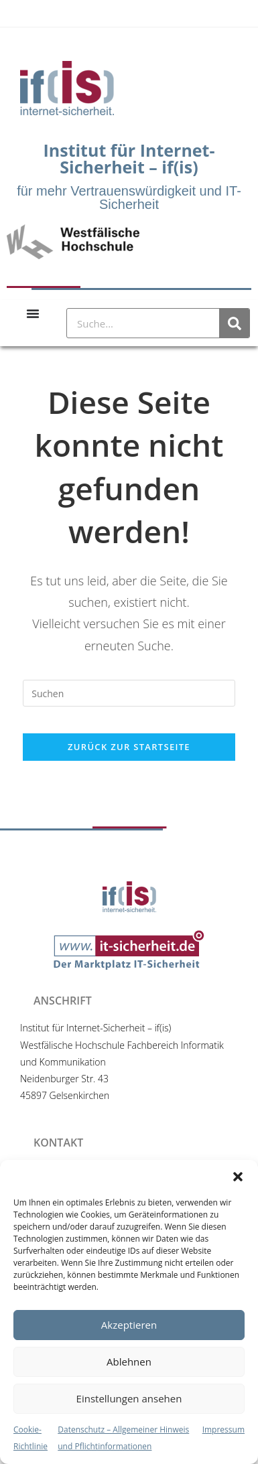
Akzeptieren (129, 1324)
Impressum (223, 1429)
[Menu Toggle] (33, 313)
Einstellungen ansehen (129, 1398)
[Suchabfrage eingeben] (129, 693)
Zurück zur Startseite (129, 747)
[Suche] (234, 323)
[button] (238, 1176)
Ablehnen (129, 1361)
